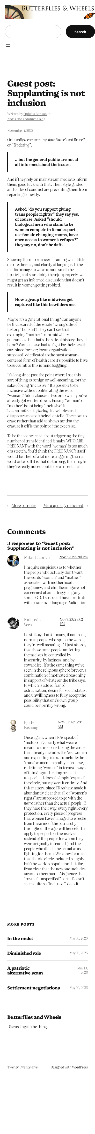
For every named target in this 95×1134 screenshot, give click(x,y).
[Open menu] (8, 45)
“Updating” (21, 145)
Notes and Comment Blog (26, 118)
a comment (33, 139)
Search (80, 31)
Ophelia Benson (35, 113)
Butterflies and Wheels (34, 1017)
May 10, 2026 (78, 938)
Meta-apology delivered (63, 505)
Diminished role (24, 952)
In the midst (20, 938)
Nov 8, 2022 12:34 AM (70, 724)
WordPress (80, 1067)
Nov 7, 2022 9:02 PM (71, 621)
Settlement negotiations (33, 987)
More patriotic (24, 505)
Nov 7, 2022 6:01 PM (73, 556)
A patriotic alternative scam (25, 970)
